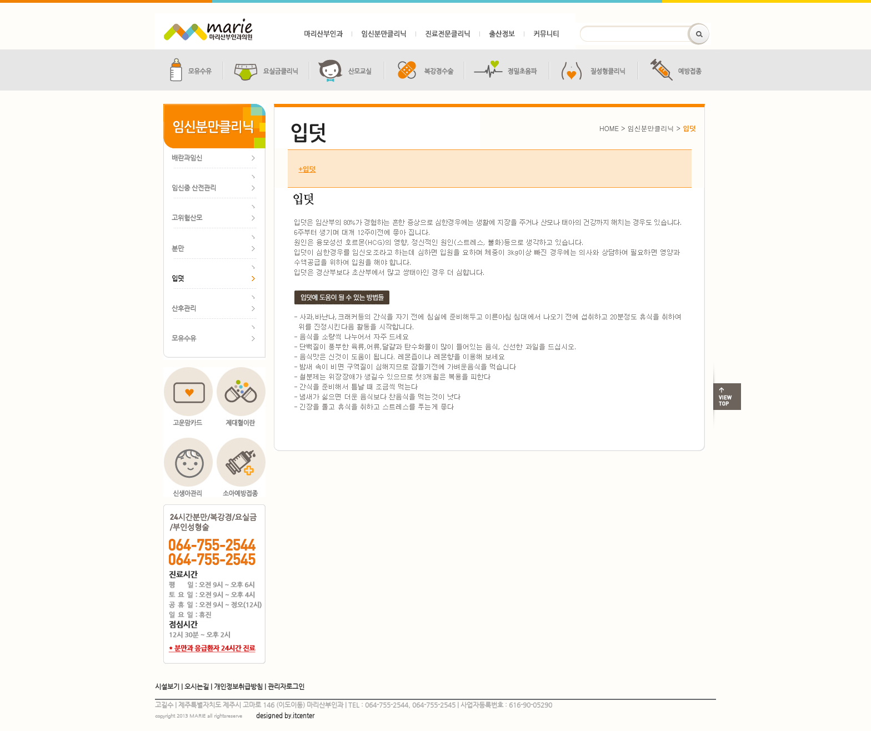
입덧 (302, 168)
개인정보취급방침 (238, 686)
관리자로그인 (286, 686)
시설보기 (167, 686)
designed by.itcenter (285, 715)
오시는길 (196, 686)
